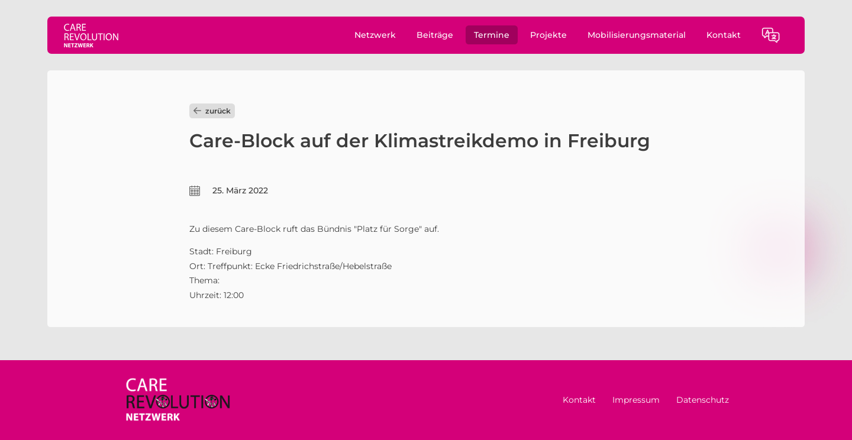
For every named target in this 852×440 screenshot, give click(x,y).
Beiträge (435, 35)
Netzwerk (375, 35)
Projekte (548, 35)
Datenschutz (702, 399)
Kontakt (723, 35)
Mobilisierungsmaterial (637, 35)
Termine (491, 35)
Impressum (636, 399)
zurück (212, 110)
